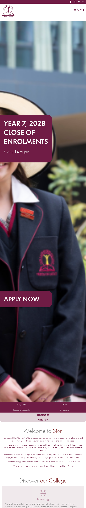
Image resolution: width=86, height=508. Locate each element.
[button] (70, 1)
